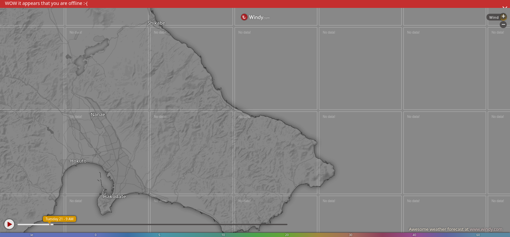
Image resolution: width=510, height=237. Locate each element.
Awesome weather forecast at (455, 229)
